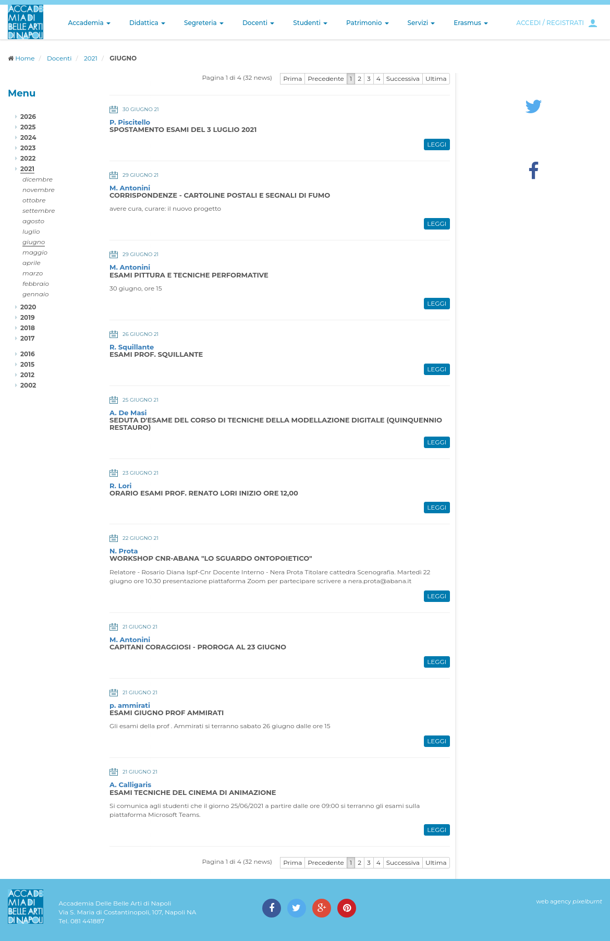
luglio (31, 231)
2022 (27, 158)
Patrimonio (367, 23)
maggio (34, 252)
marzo (32, 273)
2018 (27, 328)
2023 (27, 148)
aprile (31, 263)
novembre (38, 190)
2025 (27, 127)
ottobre (33, 200)
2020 (28, 307)
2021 (90, 58)
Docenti (258, 23)
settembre (38, 210)
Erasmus (471, 23)
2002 (28, 385)
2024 (28, 137)
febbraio (35, 283)
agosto (33, 221)
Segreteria (204, 23)
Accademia (89, 23)
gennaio (35, 294)
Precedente (326, 78)
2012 (27, 375)
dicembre (37, 179)
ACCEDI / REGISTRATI (550, 23)
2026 (28, 116)
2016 (27, 354)
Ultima (436, 78)
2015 (27, 364)
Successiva (403, 78)
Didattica (147, 23)
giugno (33, 242)
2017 (27, 338)
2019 (27, 317)
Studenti (310, 23)
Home (24, 58)
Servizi (421, 23)
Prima (292, 78)
